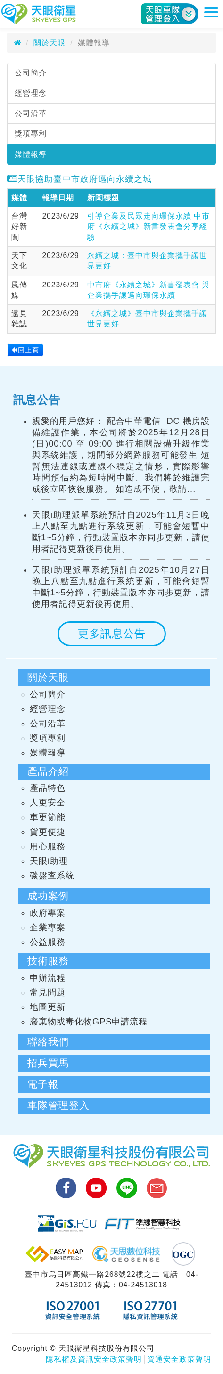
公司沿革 (31, 113)
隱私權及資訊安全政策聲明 (94, 1359)
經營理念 (31, 93)
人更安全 (48, 802)
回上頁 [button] (25, 350)
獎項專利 (31, 134)
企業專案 (48, 927)
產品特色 (48, 788)
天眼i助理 (49, 861)
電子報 (42, 1084)
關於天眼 (49, 43)
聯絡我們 (48, 1041)
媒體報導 (31, 154)
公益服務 (48, 942)
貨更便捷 (48, 832)
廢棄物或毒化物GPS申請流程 (89, 1021)
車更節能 (48, 817)
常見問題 (48, 992)
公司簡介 (31, 73)
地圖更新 (48, 1007)
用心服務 (48, 846)
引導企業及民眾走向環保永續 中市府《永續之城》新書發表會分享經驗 (148, 226)
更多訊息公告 (112, 633)
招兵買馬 (48, 1062)
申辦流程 (48, 978)
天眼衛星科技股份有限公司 (38, 14)
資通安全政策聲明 (179, 1359)
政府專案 (48, 913)
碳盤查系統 (52, 875)
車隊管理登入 (58, 1105)
